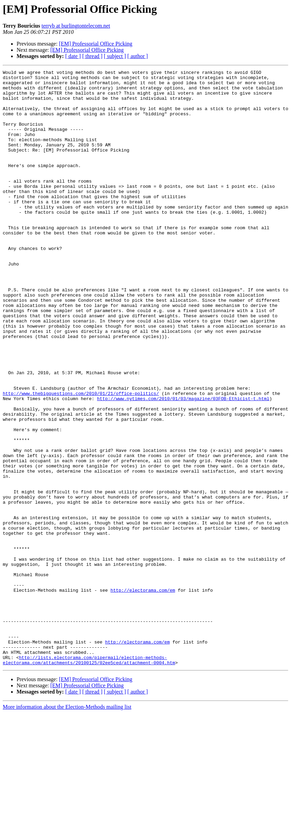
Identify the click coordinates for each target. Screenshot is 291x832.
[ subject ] (115, 56)
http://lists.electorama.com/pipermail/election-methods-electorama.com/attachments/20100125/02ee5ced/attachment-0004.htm (89, 778)
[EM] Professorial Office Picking (96, 44)
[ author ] (137, 56)
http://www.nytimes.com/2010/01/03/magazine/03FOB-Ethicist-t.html (183, 465)
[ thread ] (92, 56)
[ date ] (73, 56)
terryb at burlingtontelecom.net (75, 26)
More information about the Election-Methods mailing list (67, 826)
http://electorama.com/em (142, 694)
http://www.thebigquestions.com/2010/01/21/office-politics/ (81, 458)
